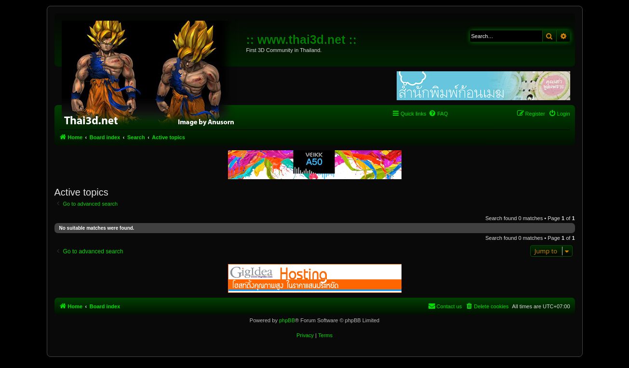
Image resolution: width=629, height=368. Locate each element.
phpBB (287, 320)
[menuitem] (438, 113)
